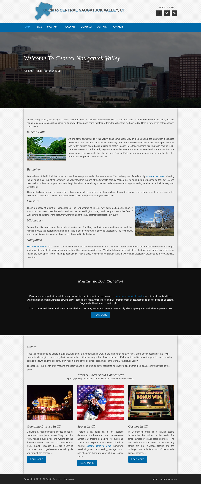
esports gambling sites (98, 446)
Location (69, 27)
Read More (100, 314)
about (155, 479)
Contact (118, 27)
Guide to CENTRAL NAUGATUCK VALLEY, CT (84, 14)
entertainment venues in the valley (127, 296)
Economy (52, 27)
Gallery (102, 27)
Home (27, 27)
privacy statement (168, 479)
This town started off (37, 246)
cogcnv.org (69, 479)
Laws (39, 27)
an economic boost (155, 176)
